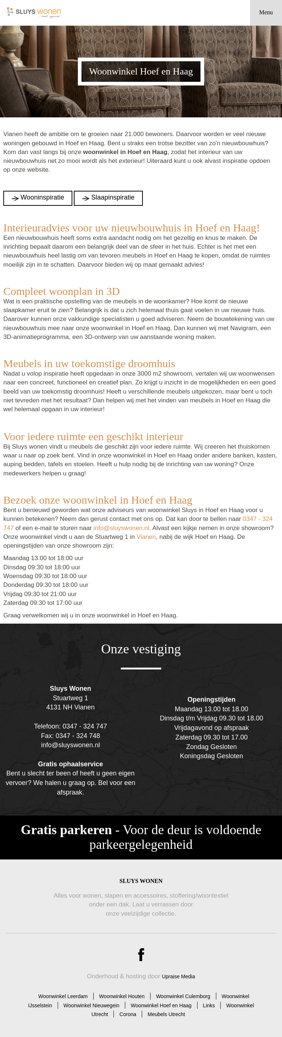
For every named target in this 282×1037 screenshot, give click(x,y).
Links (209, 1005)
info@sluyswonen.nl (121, 528)
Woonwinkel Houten (122, 996)
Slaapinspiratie (112, 197)
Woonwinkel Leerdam (62, 996)
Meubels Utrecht (166, 1014)
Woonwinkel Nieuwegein (91, 1005)
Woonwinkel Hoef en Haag (161, 1005)
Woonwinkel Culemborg (183, 996)
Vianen (146, 536)
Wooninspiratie (42, 197)
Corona (127, 1014)
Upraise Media (178, 976)
